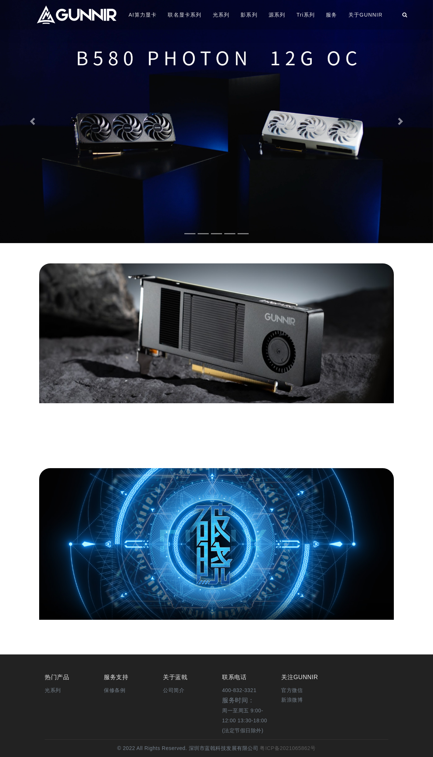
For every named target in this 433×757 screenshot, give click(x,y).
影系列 (249, 15)
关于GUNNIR (365, 15)
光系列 (221, 15)
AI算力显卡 (143, 15)
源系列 (277, 15)
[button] (32, 121)
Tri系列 (305, 15)
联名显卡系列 (184, 15)
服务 (331, 15)
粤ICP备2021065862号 (287, 748)
